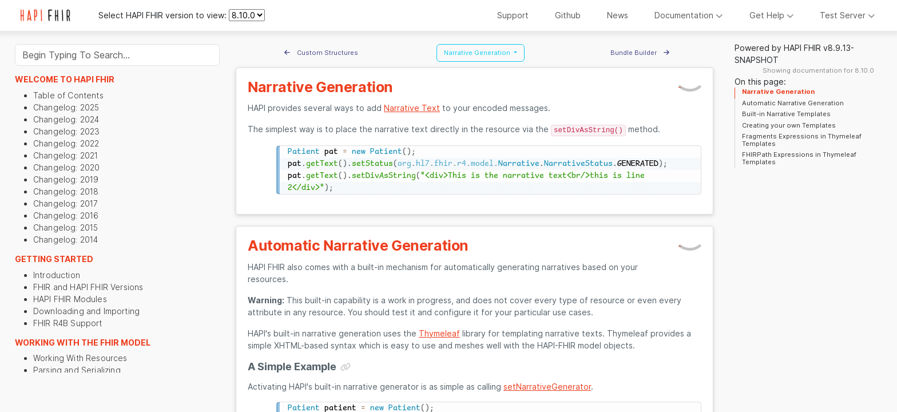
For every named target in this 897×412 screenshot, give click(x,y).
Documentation (688, 15)
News (617, 15)
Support (513, 15)
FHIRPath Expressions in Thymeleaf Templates (799, 157)
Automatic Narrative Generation (793, 103)
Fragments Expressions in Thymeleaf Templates (802, 139)
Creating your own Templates (789, 125)
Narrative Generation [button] (478, 53)
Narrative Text (412, 108)
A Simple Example (292, 366)
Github (568, 15)
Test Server (847, 15)
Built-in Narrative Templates (786, 114)
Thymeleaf (439, 333)
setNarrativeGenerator (547, 386)
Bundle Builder (639, 53)
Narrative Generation (778, 92)
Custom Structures (321, 53)
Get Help (771, 15)
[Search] (117, 55)
